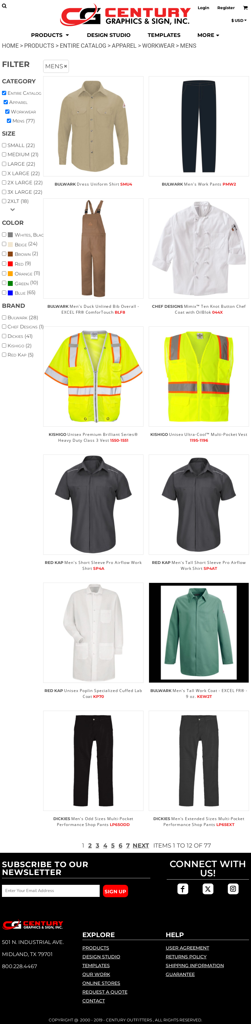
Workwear (158, 45)
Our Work (96, 974)
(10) (23, 283)
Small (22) (21, 145)
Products (39, 45)
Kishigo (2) (20, 345)
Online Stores (101, 983)
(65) (22, 293)
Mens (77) (23, 121)
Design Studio (101, 957)
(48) (28, 234)
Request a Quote (104, 992)
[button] (50, 35)
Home (10, 45)
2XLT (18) (18, 201)
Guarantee (180, 974)
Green (22, 283)
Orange (23, 274)
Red (19, 264)
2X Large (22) (25, 182)
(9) (19, 264)
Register (226, 7)
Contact (93, 1001)
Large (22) (21, 164)
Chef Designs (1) (26, 326)
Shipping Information (195, 965)
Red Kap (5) (21, 355)
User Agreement (187, 948)
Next (141, 845)
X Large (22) (24, 173)
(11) (24, 273)
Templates (96, 965)
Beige (21, 244)
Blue (20, 293)
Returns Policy (186, 957)
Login (203, 7)
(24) (23, 244)
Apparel (124, 45)
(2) (23, 254)
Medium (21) (23, 154)
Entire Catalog (83, 45)
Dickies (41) (20, 336)
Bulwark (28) (23, 317)
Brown (23, 254)
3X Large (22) (25, 192)
